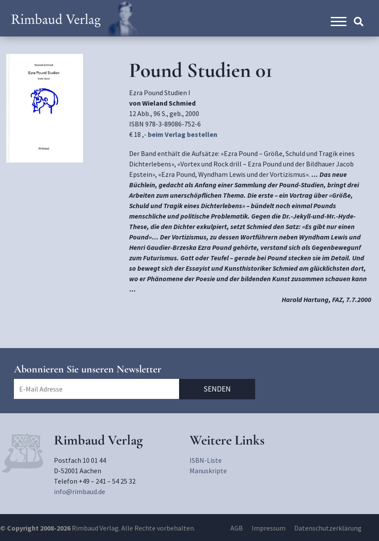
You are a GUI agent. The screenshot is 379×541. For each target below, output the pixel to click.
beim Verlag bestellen (182, 134)
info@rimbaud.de (79, 491)
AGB (236, 528)
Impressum (269, 528)
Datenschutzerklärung (328, 528)
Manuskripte (208, 470)
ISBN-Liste (206, 460)
